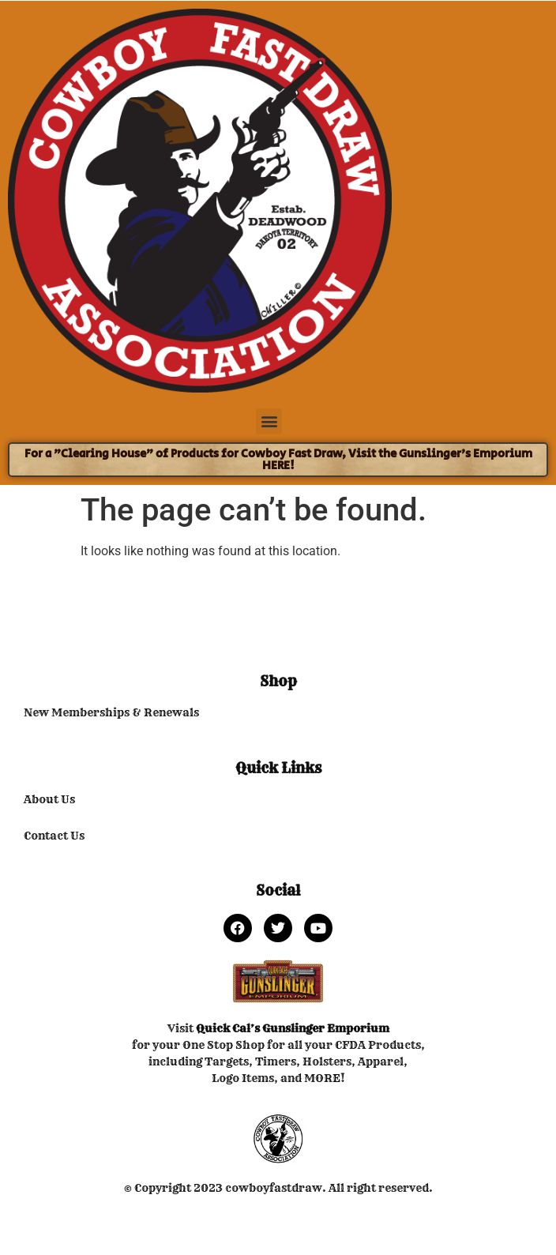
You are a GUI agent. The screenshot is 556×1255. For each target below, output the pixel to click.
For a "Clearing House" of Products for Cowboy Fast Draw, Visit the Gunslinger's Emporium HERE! (278, 459)
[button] (269, 421)
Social (278, 890)
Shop (278, 681)
